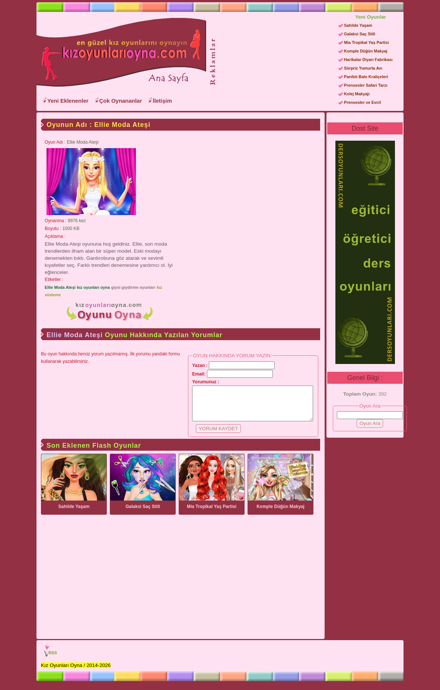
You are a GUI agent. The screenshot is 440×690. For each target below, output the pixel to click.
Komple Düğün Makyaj (366, 51)
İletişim (162, 101)
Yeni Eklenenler (68, 101)
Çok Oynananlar (120, 101)
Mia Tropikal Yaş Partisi (366, 42)
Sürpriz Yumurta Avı (363, 68)
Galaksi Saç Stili (359, 34)
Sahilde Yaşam (358, 25)
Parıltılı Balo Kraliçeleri (366, 76)
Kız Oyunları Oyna (120, 52)
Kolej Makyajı (357, 94)
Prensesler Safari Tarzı (365, 85)
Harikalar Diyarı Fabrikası (368, 59)
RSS (52, 659)
